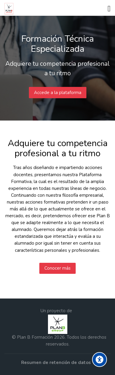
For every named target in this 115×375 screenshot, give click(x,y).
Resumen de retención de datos (56, 362)
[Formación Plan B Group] (10, 8)
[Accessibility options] (99, 359)
